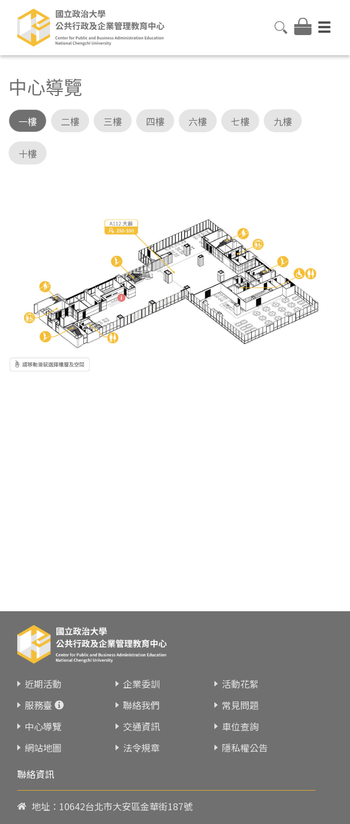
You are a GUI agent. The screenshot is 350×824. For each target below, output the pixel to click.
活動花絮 (240, 703)
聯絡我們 (141, 724)
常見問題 (240, 724)
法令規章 (141, 767)
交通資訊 (141, 746)
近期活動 (43, 703)
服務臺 (38, 724)
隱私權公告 (245, 767)
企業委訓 (141, 703)
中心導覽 (43, 746)
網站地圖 (43, 767)
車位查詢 (240, 746)
